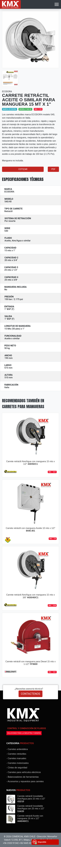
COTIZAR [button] (22, 169)
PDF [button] (53, 169)
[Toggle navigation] (56, 4)
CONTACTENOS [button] (30, 693)
